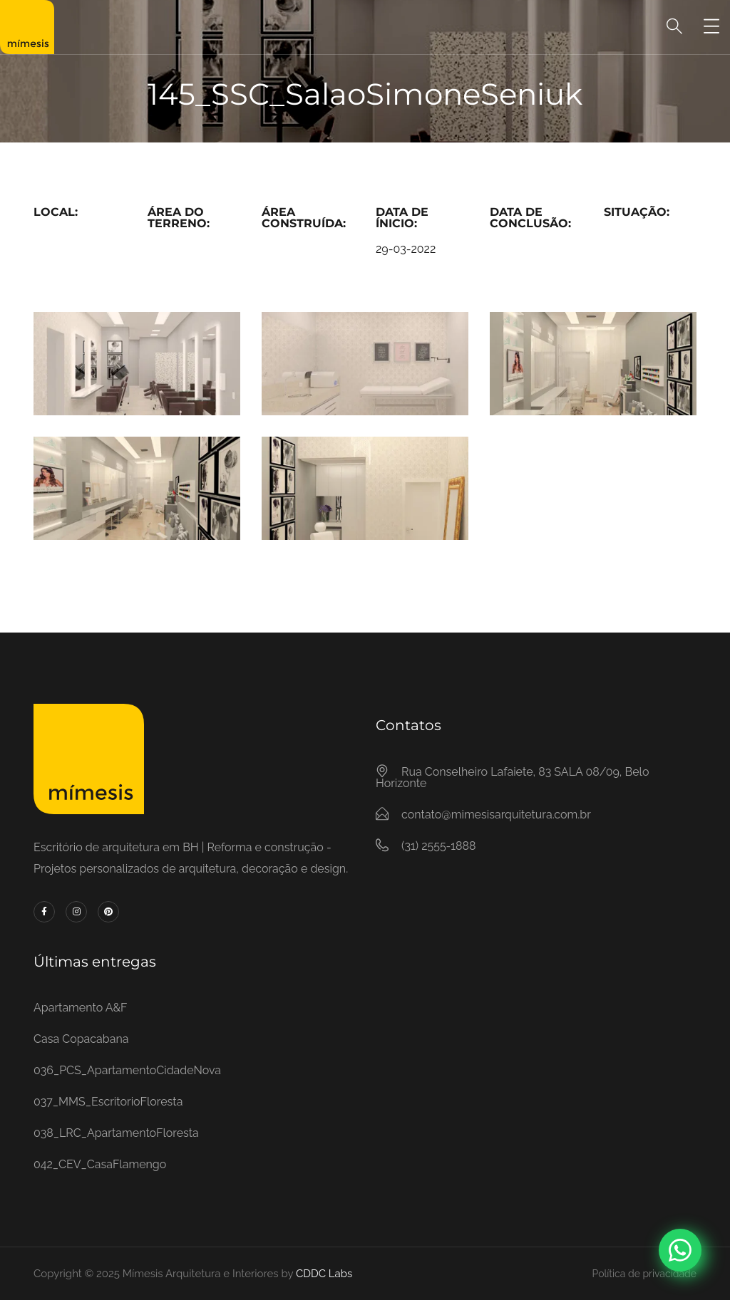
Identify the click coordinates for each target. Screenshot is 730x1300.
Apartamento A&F (81, 1007)
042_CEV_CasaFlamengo (100, 1164)
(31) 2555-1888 (438, 846)
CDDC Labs (322, 1273)
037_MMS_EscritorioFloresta (108, 1101)
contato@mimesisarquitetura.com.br (496, 814)
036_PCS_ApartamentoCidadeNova (127, 1070)
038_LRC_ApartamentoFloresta (116, 1133)
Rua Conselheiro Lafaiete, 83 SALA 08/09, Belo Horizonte (512, 777)
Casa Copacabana (81, 1039)
